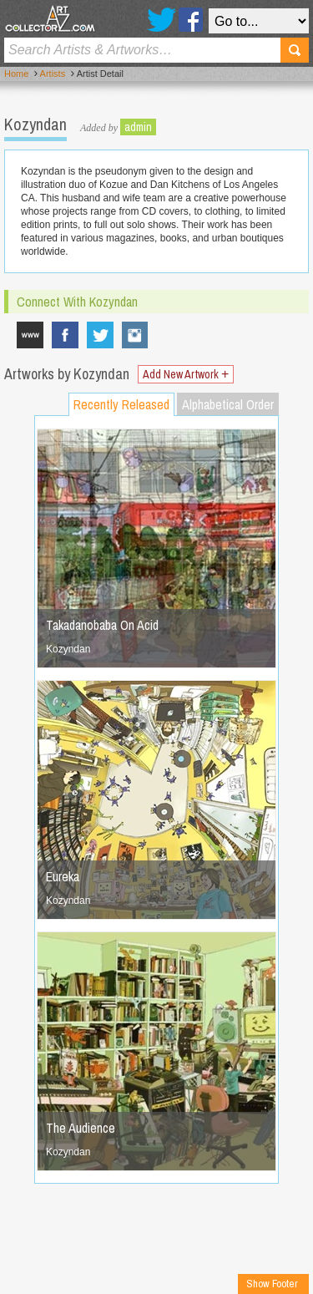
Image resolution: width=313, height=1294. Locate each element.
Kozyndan (135, 335)
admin (138, 126)
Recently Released (121, 404)
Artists (53, 74)
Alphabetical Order (228, 404)
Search (294, 50)
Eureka (62, 876)
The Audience (80, 1128)
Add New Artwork (186, 374)
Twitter (161, 20)
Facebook (191, 20)
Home (16, 74)
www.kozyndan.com (30, 335)
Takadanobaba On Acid (102, 625)
